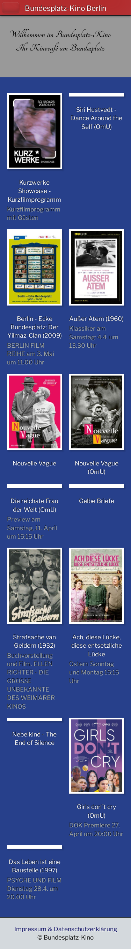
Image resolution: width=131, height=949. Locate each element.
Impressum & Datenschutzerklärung (65, 929)
